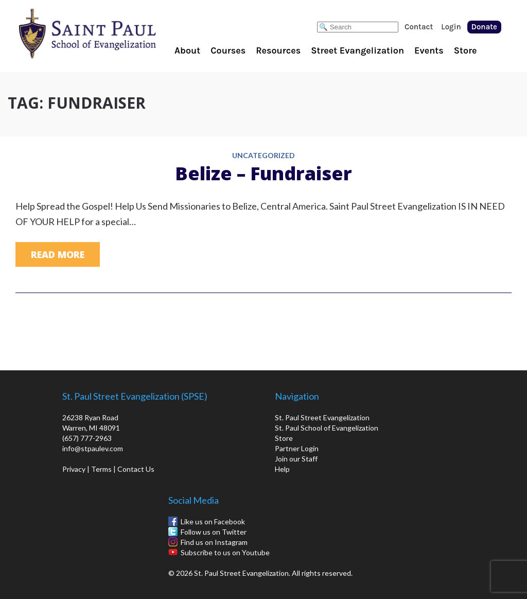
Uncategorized (263, 155)
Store (465, 50)
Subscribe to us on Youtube (225, 552)
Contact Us (135, 469)
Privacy (73, 469)
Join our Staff (296, 458)
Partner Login (297, 448)
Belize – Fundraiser (263, 173)
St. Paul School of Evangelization (108, 33)
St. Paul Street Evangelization (322, 417)
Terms (101, 469)
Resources (278, 50)
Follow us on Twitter (214, 531)
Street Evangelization (357, 50)
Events (429, 50)
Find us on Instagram (214, 542)
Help (282, 469)
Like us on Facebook (213, 521)
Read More (57, 254)
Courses (227, 50)
